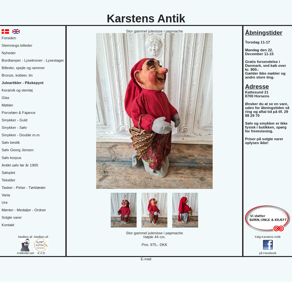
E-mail (146, 259)
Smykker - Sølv (14, 127)
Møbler (7, 105)
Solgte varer (12, 217)
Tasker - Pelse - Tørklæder (24, 188)
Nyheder (9, 53)
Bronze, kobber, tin (17, 75)
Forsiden (9, 38)
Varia (6, 195)
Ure (5, 202)
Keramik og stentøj (17, 90)
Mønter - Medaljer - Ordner (24, 210)
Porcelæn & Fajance (18, 113)
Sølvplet (8, 173)
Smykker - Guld (14, 120)
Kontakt (8, 225)
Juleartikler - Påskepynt (22, 83)
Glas (5, 98)
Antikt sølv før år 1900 (20, 165)
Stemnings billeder (17, 45)
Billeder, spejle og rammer (23, 68)
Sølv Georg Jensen (18, 150)
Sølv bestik (11, 142)
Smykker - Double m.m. (21, 135)
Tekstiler (8, 180)
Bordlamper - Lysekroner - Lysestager (33, 60)
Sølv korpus (11, 158)
